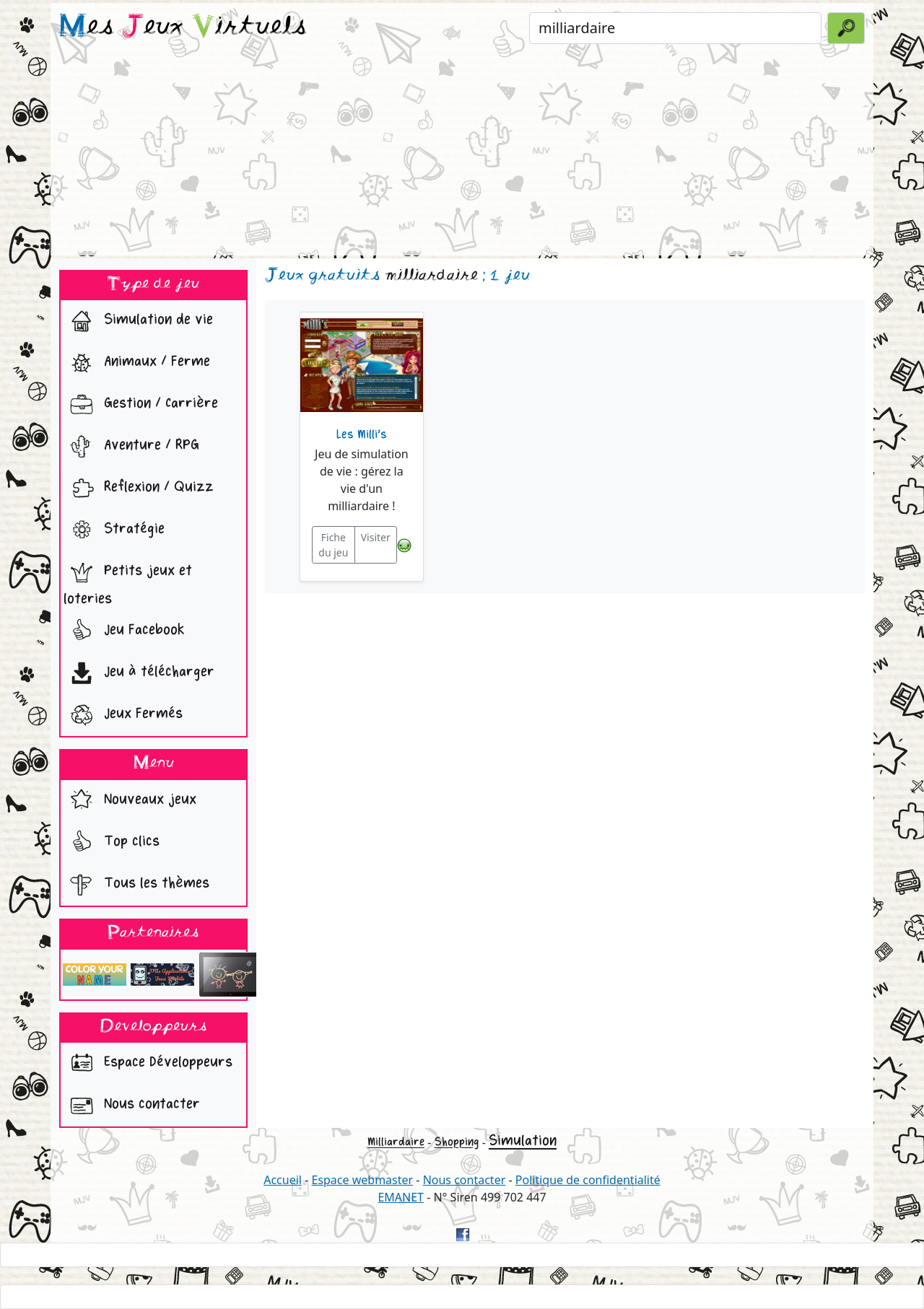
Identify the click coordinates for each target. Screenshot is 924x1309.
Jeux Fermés (123, 715)
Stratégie (114, 530)
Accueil (282, 1180)
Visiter (376, 537)
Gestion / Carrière (141, 405)
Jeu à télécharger (139, 673)
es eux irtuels (183, 27)
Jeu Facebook (124, 631)
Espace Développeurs (148, 1064)
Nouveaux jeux (130, 801)
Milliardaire (395, 1142)
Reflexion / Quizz (139, 488)
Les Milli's (361, 434)
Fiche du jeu (333, 544)
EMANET (401, 1197)
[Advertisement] (462, 154)
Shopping (457, 1142)
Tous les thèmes (136, 885)
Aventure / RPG (131, 447)
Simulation (523, 1140)
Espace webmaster (362, 1180)
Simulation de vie (138, 321)
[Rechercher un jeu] (675, 28)
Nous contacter (132, 1105)
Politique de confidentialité (588, 1180)
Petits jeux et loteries (128, 581)
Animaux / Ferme (137, 363)
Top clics (112, 843)
